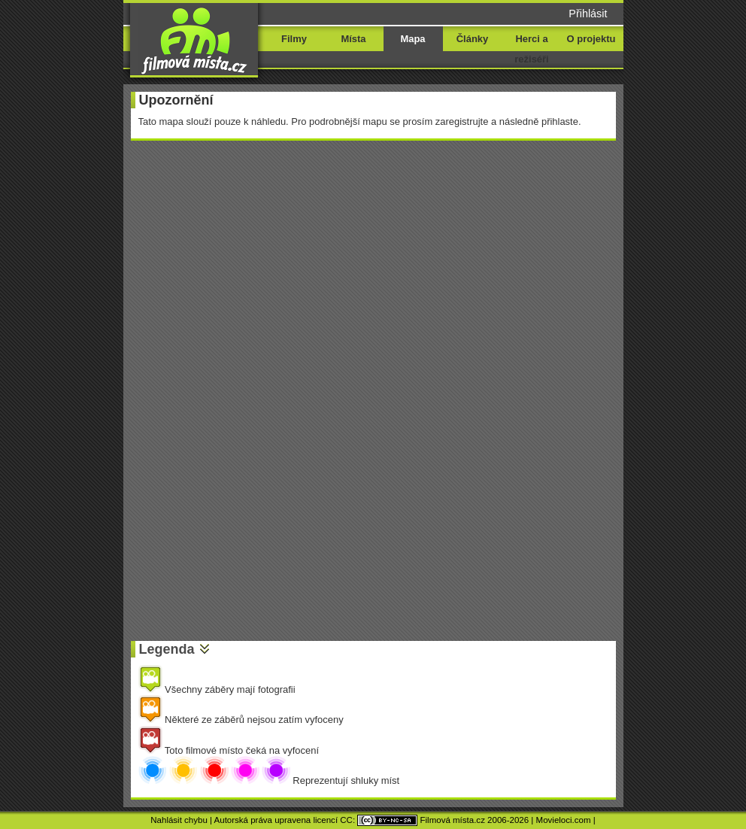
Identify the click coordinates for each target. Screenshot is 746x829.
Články (472, 38)
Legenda (167, 649)
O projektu (591, 38)
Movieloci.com (563, 819)
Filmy (294, 38)
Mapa (412, 38)
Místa (353, 38)
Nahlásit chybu (179, 819)
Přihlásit (588, 14)
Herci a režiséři (531, 49)
